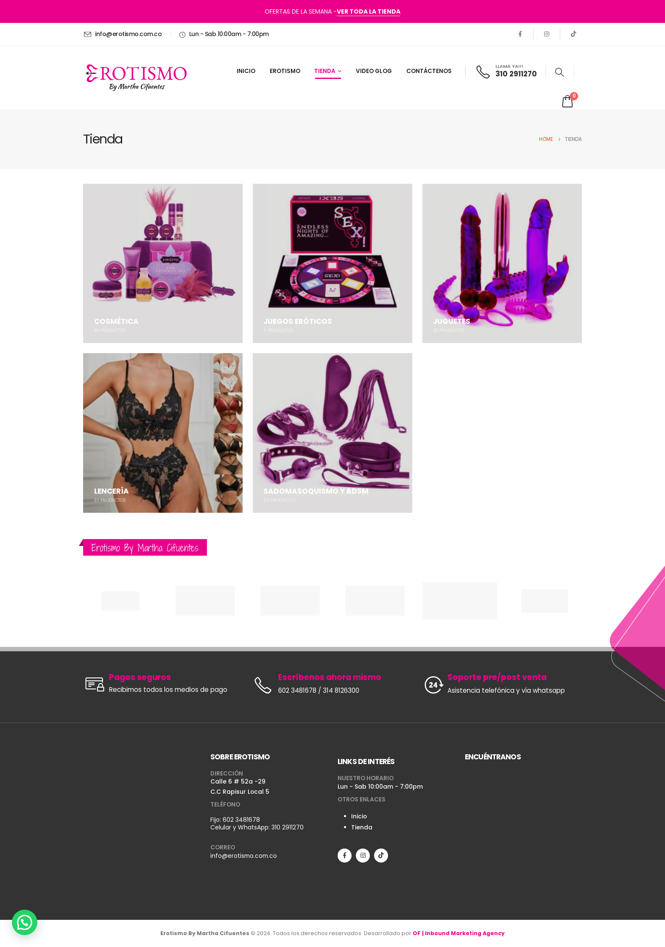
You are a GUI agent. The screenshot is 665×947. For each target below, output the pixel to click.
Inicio (359, 816)
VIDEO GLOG (374, 71)
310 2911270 (287, 827)
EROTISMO (285, 71)
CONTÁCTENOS (429, 71)
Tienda (361, 827)
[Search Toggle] (559, 72)
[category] (163, 263)
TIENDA (324, 71)
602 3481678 (241, 819)
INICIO (246, 71)
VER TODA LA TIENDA (368, 11)
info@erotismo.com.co (243, 855)
